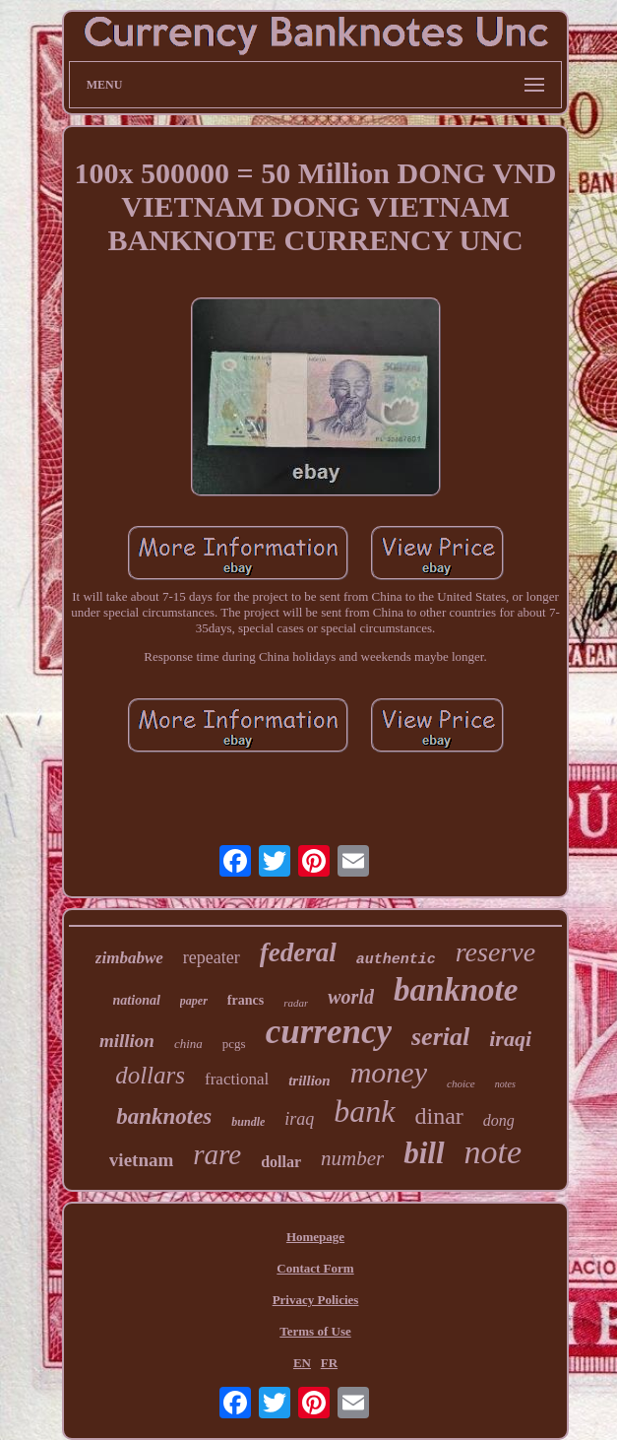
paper (194, 1001)
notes (505, 1084)
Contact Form (315, 1268)
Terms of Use (314, 1331)
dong (499, 1120)
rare (217, 1154)
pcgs (234, 1043)
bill (423, 1153)
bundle (248, 1122)
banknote (456, 990)
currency (329, 1032)
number (352, 1158)
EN (302, 1362)
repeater (211, 957)
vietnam (141, 1159)
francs (245, 1000)
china (188, 1043)
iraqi (510, 1038)
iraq (299, 1119)
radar (295, 1003)
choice (461, 1083)
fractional (237, 1079)
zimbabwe (129, 958)
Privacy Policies (316, 1299)
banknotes (164, 1116)
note (493, 1152)
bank (364, 1111)
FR (329, 1362)
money (388, 1072)
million (126, 1040)
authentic (396, 959)
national (136, 1000)
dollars (150, 1075)
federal (298, 952)
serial (440, 1036)
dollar (281, 1161)
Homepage (315, 1236)
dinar (439, 1116)
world (351, 997)
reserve (495, 952)
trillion (309, 1080)
